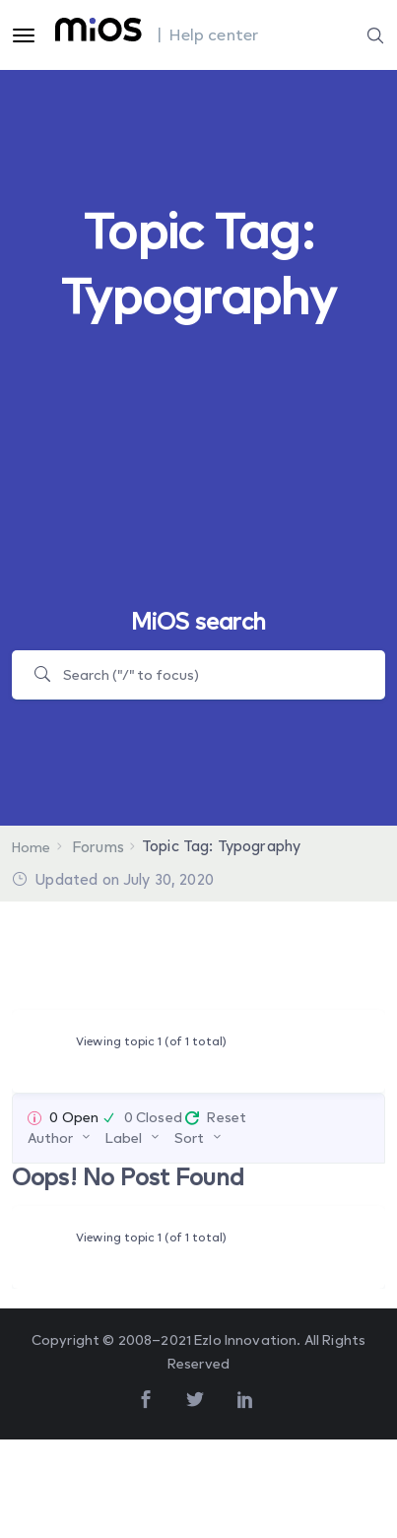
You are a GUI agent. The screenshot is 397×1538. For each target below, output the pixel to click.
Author (50, 1137)
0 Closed (153, 1116)
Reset (226, 1116)
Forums (98, 846)
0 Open (74, 1116)
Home (31, 846)
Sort (189, 1137)
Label (123, 1137)
